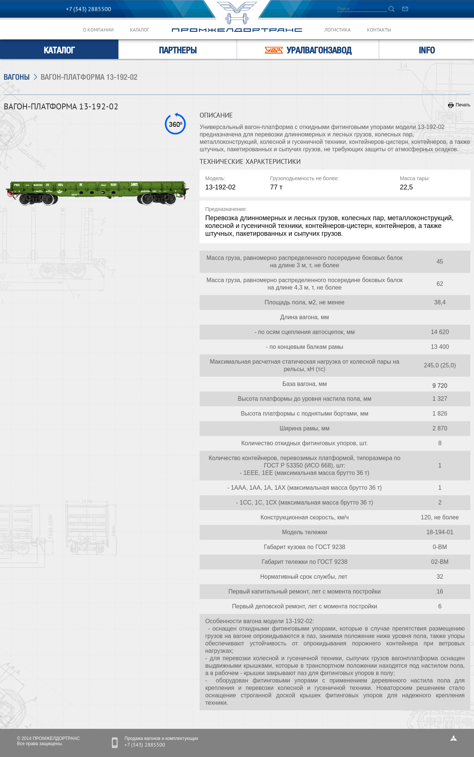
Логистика (337, 30)
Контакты (379, 30)
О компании (98, 30)
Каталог (139, 30)
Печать (459, 105)
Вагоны (17, 77)
